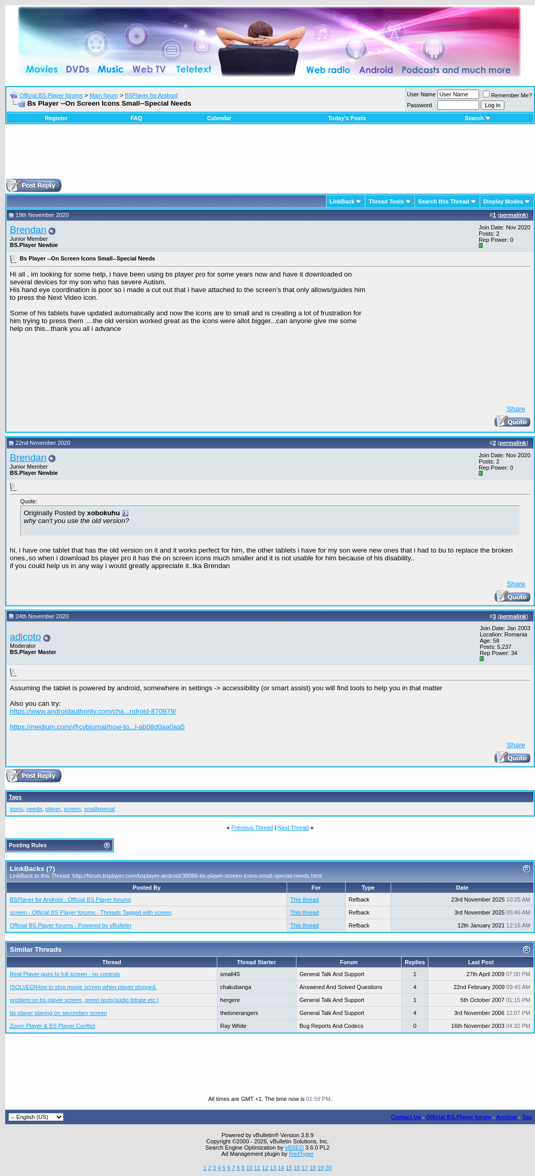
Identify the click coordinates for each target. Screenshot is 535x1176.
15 (289, 1168)
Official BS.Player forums (51, 95)
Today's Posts (347, 118)
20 (328, 1168)
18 (312, 1168)
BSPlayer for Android (151, 95)
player (53, 809)
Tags (15, 797)
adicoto (25, 636)
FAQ (136, 118)
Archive (506, 1117)
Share (516, 409)
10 (249, 1168)
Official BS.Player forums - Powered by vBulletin (70, 925)
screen (72, 809)
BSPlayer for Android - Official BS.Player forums (70, 899)
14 (281, 1168)
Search (478, 118)
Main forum (104, 95)
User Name (421, 94)
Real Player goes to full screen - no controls (65, 974)
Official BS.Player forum (458, 1117)
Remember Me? (507, 95)
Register (56, 118)
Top (527, 1117)
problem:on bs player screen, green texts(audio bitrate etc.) (84, 1000)
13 (273, 1168)
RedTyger (301, 1154)
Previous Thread (252, 827)
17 (305, 1168)
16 (297, 1168)
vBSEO (294, 1147)
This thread (304, 899)
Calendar (219, 118)
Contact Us (406, 1117)
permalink (512, 215)
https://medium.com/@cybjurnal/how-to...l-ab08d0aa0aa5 (97, 727)
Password (419, 105)
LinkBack (342, 201)
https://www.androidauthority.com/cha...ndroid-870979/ (93, 711)
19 (320, 1168)
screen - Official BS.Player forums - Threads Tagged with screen (90, 912)
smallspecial (99, 809)
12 (265, 1168)
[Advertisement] (270, 155)
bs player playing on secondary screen (58, 1013)
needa (34, 809)
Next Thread (293, 827)
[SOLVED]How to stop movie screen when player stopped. (83, 987)
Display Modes (503, 201)
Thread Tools (386, 201)
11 (257, 1168)
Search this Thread (443, 201)
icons (16, 809)
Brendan (28, 229)
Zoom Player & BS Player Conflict (52, 1026)
